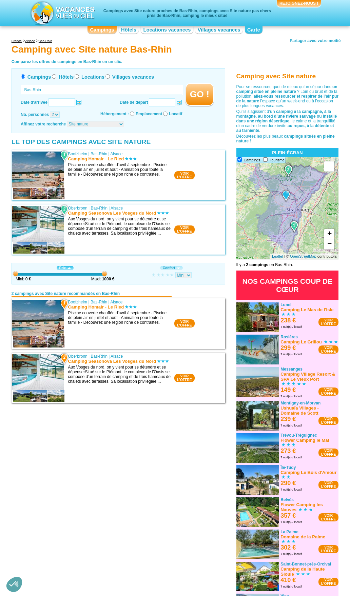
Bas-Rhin (99, 154)
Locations (92, 77)
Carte (253, 30)
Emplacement (149, 114)
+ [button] (329, 234)
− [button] (329, 244)
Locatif (175, 114)
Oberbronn (77, 208)
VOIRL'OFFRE (184, 175)
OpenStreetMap (303, 256)
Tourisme (277, 160)
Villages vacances (219, 30)
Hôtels (128, 30)
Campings (102, 30)
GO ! (199, 94)
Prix (65, 268)
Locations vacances (167, 30)
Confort (171, 268)
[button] (14, 584)
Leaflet (277, 256)
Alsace (116, 154)
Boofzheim (77, 154)
